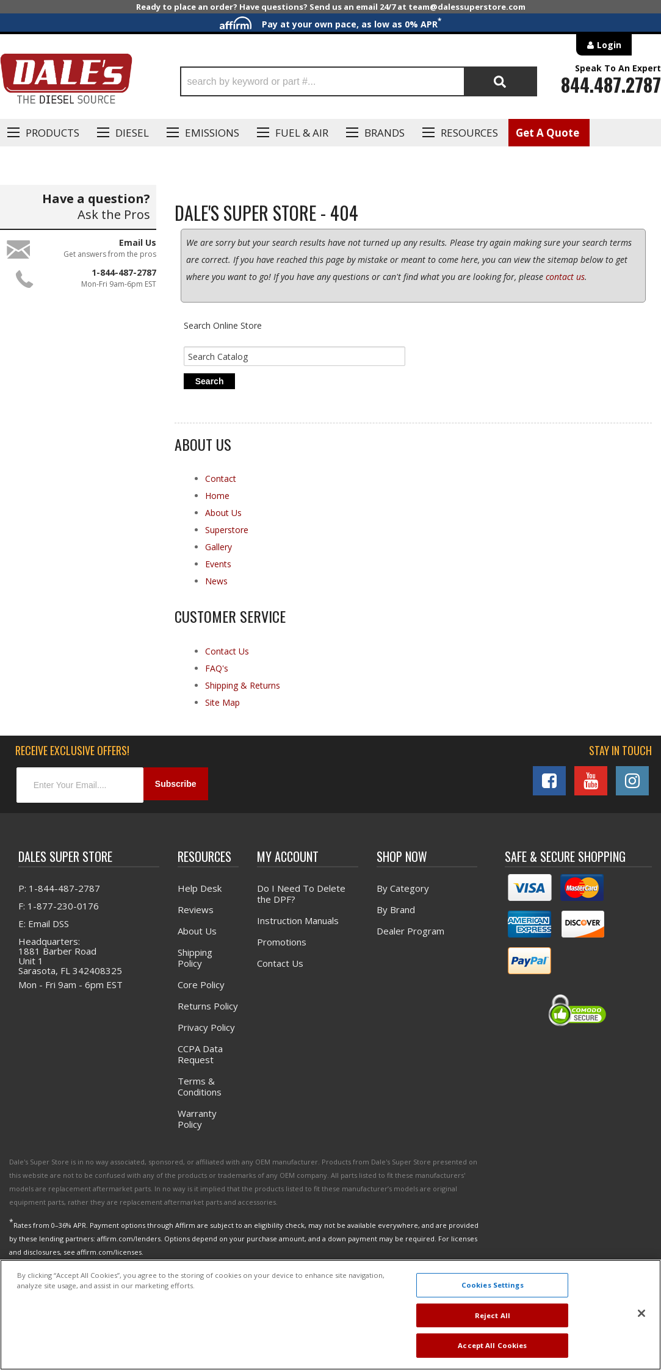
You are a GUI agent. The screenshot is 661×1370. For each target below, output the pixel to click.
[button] (358, 81)
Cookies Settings (492, 1284)
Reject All (492, 1315)
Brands (384, 133)
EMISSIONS (212, 133)
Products (52, 133)
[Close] (641, 1313)
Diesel (132, 133)
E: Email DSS (43, 931)
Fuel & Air (301, 133)
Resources (469, 133)
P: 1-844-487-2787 (59, 895)
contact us (565, 283)
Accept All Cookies (492, 1345)
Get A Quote (547, 133)
